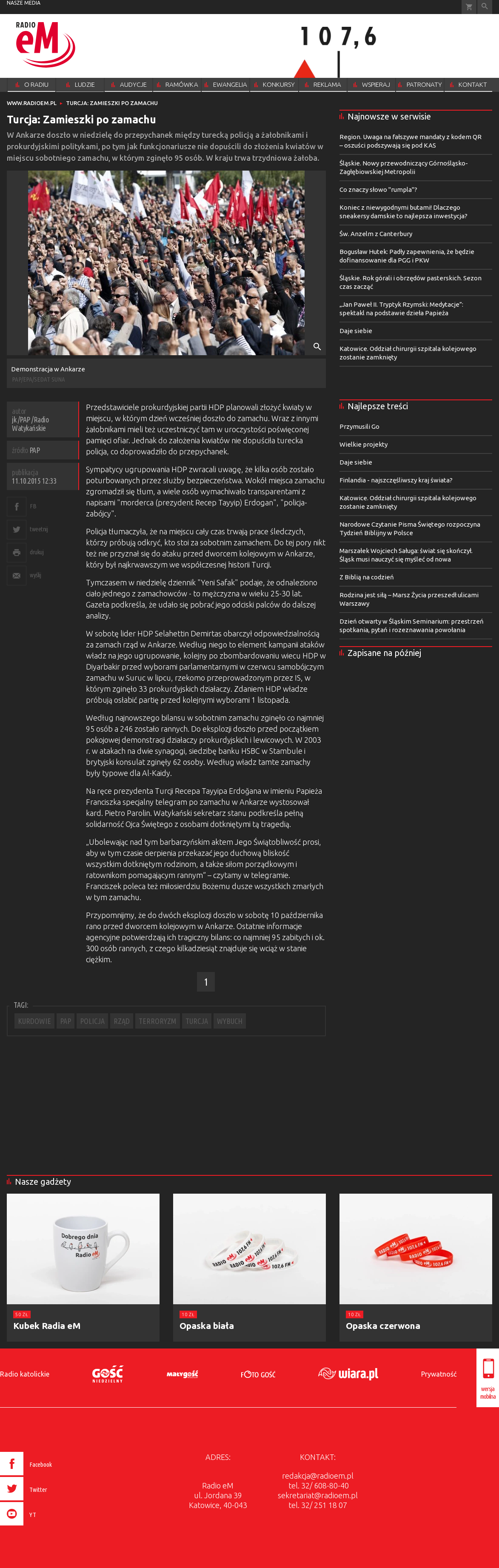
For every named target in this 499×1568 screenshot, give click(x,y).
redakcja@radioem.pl (318, 1475)
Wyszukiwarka (484, 7)
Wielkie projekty (363, 444)
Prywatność (438, 1374)
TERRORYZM (158, 1021)
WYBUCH (229, 1021)
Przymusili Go (359, 426)
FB (33, 506)
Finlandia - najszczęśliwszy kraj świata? (396, 480)
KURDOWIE (34, 1021)
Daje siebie (355, 330)
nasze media (23, 3)
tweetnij (39, 529)
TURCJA (196, 1021)
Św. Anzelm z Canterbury (375, 233)
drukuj (36, 552)
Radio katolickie (24, 1374)
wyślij (35, 575)
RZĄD (122, 1021)
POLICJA (92, 1021)
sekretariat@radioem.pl (318, 1495)
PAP (65, 1021)
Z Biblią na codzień (366, 577)
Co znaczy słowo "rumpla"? (378, 189)
